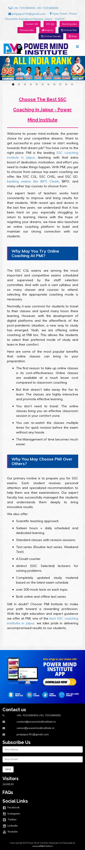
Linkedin (10, 826)
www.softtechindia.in (42, 846)
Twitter (10, 819)
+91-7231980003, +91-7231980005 (33, 8)
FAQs (7, 792)
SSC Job (50, 24)
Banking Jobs (69, 24)
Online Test (69, 30)
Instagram (11, 814)
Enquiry (47, 30)
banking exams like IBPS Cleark (33, 181)
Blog (73, 36)
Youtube (10, 832)
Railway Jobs (27, 30)
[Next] (78, 68)
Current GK (32, 24)
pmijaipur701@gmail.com (27, 14)
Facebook (11, 807)
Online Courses (51, 36)
